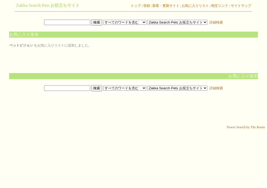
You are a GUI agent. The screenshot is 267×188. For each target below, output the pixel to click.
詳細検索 (215, 22)
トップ (136, 6)
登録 (146, 6)
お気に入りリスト (195, 6)
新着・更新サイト (165, 6)
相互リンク (219, 6)
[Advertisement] (133, 108)
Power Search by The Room (246, 127)
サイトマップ (240, 6)
